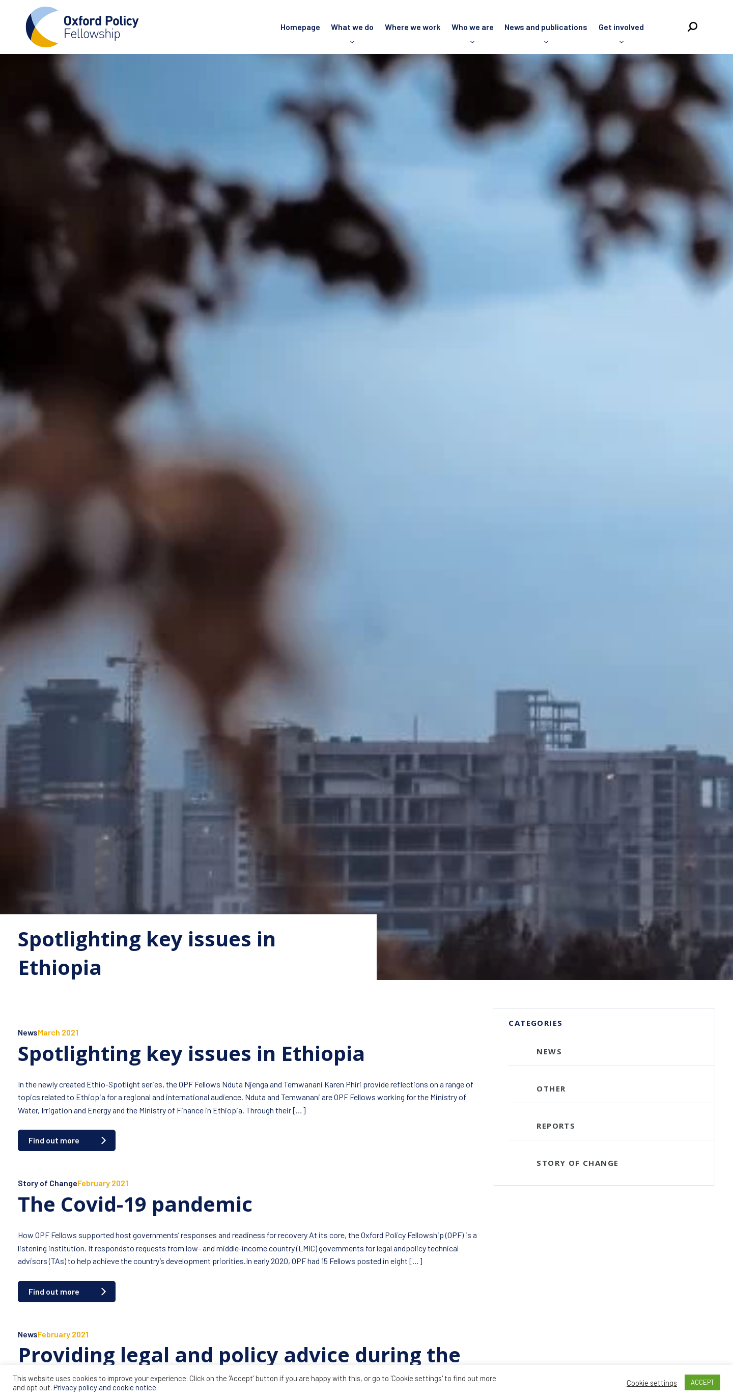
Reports (556, 1126)
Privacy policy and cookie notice (104, 1387)
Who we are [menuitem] (473, 27)
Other (551, 1088)
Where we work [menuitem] (412, 27)
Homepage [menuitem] (300, 27)
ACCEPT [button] (702, 1382)
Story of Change (47, 1183)
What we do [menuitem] (352, 27)
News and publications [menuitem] (545, 27)
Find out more (54, 1140)
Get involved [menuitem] (621, 27)
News (28, 1032)
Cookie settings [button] (652, 1382)
